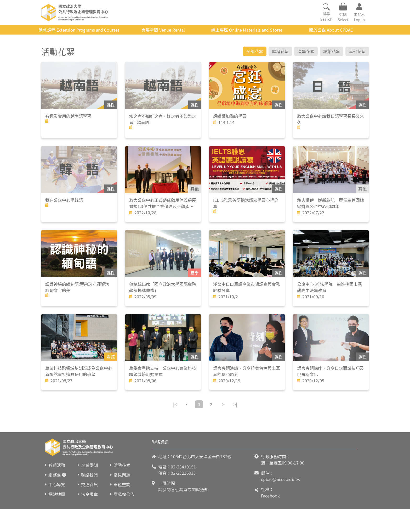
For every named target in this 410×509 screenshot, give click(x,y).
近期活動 (56, 465)
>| (235, 404)
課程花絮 (280, 51)
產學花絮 (306, 51)
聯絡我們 (89, 475)
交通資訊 (89, 484)
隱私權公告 (123, 494)
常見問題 (121, 475)
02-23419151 (183, 466)
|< (175, 404)
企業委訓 (89, 465)
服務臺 (54, 475)
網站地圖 (56, 494)
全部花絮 (254, 51)
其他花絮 (357, 51)
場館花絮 (331, 51)
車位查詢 (121, 484)
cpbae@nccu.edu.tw (280, 479)
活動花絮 (121, 465)
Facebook (270, 496)
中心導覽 (56, 484)
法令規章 (89, 494)
